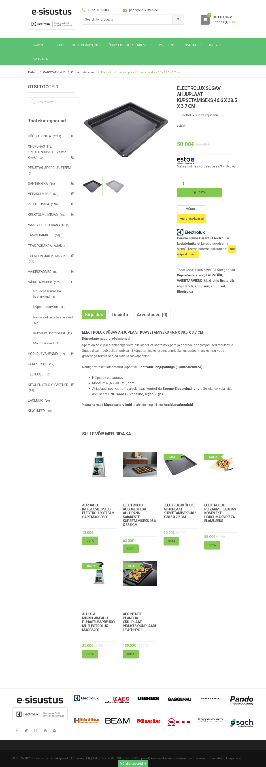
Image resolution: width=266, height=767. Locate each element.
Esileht (32, 72)
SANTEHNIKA (38, 184)
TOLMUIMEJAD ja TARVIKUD (49, 256)
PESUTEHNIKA (38, 204)
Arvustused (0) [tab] (152, 314)
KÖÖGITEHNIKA (39, 136)
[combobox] (127, 19)
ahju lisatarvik (223, 281)
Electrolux (185, 292)
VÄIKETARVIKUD (54, 72)
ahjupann (202, 286)
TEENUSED (36, 374)
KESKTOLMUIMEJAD (43, 215)
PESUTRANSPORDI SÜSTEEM (49, 168)
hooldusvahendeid (178, 405)
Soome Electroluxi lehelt (182, 389)
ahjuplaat (218, 286)
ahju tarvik (185, 286)
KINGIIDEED (36, 411)
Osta (202, 192)
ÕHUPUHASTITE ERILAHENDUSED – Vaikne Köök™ (47, 151)
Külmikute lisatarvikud (49, 333)
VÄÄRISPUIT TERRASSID (46, 225)
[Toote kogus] (187, 183)
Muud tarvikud (43, 343)
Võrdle (191, 209)
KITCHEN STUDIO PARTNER (48, 385)
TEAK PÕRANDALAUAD (45, 246)
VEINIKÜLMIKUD (39, 194)
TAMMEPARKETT (40, 235)
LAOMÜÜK (214, 275)
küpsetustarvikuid (118, 405)
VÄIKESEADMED (39, 272)
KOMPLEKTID (37, 364)
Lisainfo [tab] (120, 314)
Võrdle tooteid (133, 764)
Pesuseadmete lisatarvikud (53, 317)
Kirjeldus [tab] (94, 314)
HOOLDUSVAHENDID (43, 354)
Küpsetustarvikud (83, 72)
